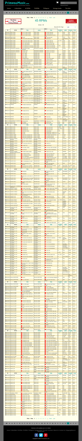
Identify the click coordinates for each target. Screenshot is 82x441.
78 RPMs (36, 8)
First (28, 17)
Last (54, 17)
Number (70, 30)
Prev (32, 17)
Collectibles (18, 8)
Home (9, 8)
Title (27, 30)
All (6, 12)
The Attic (68, 8)
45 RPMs (27, 8)
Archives (50, 430)
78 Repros (46, 8)
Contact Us (62, 430)
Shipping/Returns (70, 430)
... (47, 17)
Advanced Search (64, 5)
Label (65, 30)
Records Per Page (58, 27)
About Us (56, 430)
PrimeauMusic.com (45, 438)
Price (75, 30)
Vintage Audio (57, 8)
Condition (60, 30)
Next (50, 17)
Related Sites (41, 431)
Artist (39, 30)
